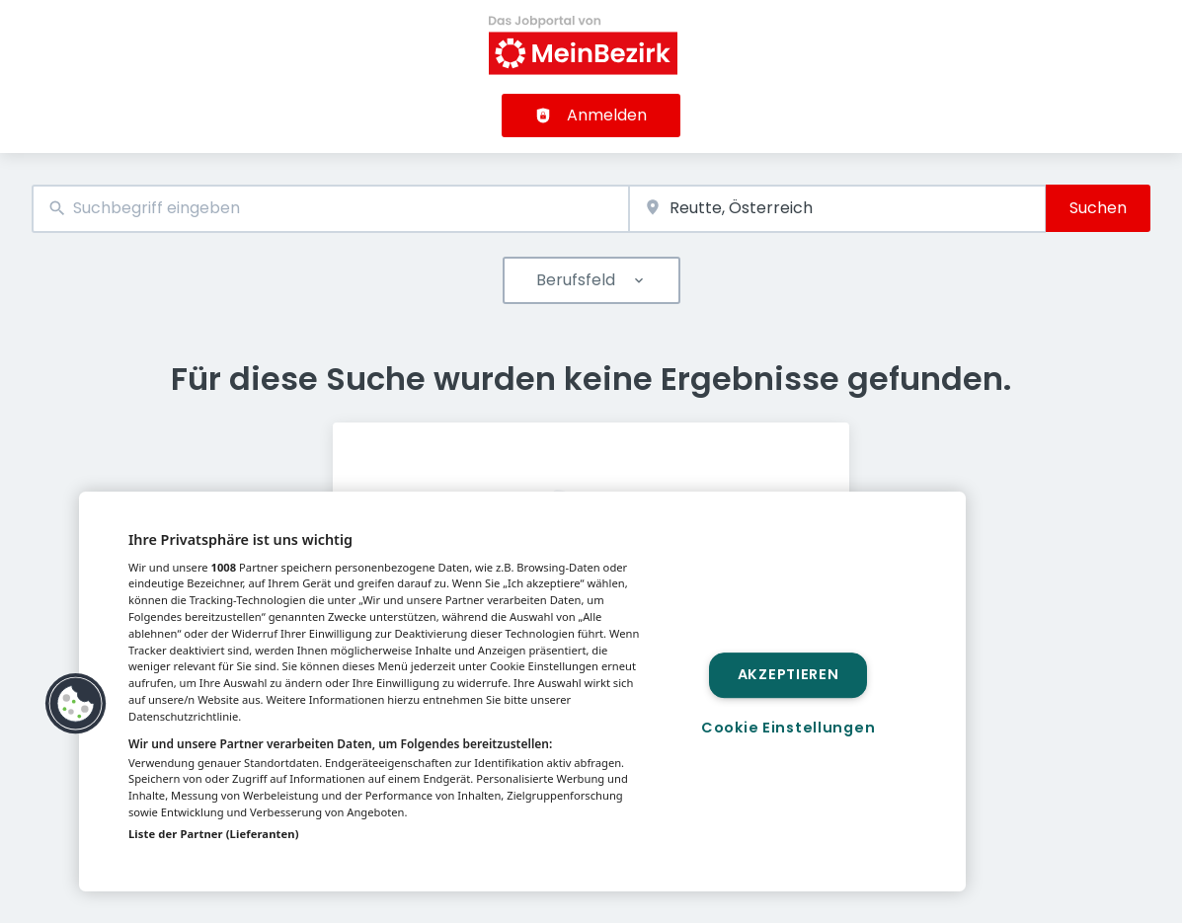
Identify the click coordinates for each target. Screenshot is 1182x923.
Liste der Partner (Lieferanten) (213, 833)
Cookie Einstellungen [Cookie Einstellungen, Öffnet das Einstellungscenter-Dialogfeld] (788, 727)
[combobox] (330, 209)
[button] (76, 703)
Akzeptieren (788, 675)
